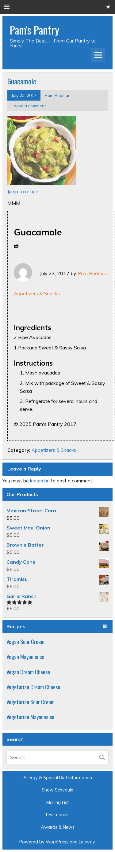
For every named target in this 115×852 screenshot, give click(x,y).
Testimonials (58, 815)
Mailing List (57, 802)
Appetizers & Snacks (37, 293)
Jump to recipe (22, 191)
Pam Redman (58, 95)
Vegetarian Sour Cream (30, 702)
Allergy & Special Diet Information (57, 778)
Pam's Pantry (34, 30)
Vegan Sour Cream (25, 641)
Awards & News (58, 827)
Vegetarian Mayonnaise (30, 717)
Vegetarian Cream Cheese (33, 687)
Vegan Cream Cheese (28, 672)
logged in (40, 481)
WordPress (57, 842)
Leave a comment (29, 105)
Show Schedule (57, 790)
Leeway (87, 842)
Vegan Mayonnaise (25, 656)
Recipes (15, 626)
